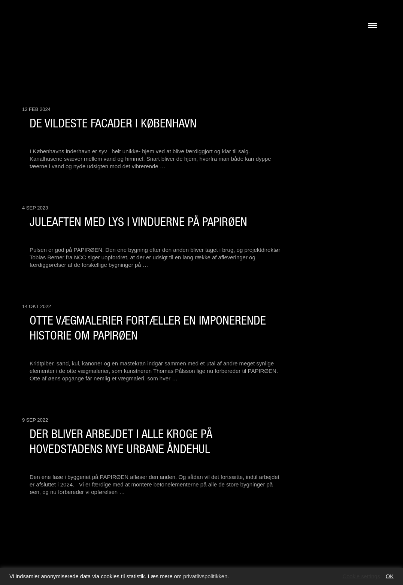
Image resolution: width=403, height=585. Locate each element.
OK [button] (390, 576)
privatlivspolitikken (205, 576)
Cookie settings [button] (361, 576)
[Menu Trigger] (372, 25)
